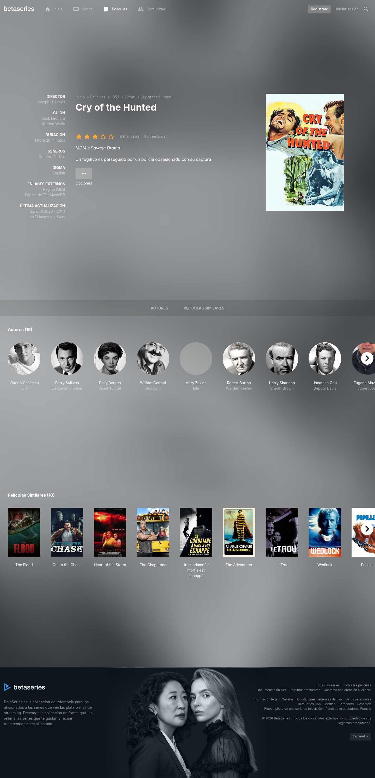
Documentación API (271, 690)
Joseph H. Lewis (51, 102)
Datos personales (358, 699)
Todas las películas (357, 685)
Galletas (288, 699)
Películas (97, 97)
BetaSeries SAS (309, 704)
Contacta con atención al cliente (347, 690)
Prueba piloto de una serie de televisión (293, 709)
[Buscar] (366, 9)
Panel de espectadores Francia (348, 709)
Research (364, 704)
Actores (159, 308)
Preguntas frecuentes (304, 690)
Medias (329, 704)
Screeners (346, 704)
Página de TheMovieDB (45, 195)
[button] (24, 369)
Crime (130, 97)
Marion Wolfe (53, 124)
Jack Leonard (53, 118)
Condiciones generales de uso (319, 699)
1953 (115, 97)
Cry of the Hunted (156, 97)
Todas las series (328, 685)
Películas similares (204, 308)
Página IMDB (54, 189)
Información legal (265, 699)
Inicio (80, 97)
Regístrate (319, 9)
